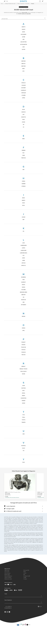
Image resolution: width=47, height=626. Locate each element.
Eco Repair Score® (27, 576)
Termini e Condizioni (8, 577)
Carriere (25, 573)
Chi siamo (25, 578)
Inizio (2, 3)
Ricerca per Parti (26, 570)
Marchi (25, 571)
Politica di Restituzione (8, 576)
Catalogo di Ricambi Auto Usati (10, 3)
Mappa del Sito (7, 568)
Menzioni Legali (7, 574)
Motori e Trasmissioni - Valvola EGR (23, 3)
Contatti (25, 577)
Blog (24, 574)
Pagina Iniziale (7, 570)
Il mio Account (7, 571)
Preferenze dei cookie (8, 578)
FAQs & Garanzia (7, 573)
